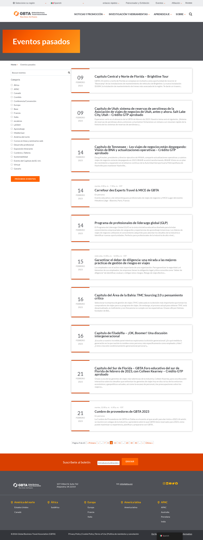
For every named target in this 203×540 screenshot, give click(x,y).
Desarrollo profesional (24, 144)
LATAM (17, 125)
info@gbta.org (126, 481)
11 (119, 443)
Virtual (17, 164)
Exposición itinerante (23, 148)
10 (115, 443)
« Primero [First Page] (91, 443)
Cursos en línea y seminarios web (28, 141)
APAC (16, 89)
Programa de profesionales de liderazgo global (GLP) (131, 223)
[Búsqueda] (190, 14)
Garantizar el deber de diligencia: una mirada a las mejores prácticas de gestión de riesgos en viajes (135, 261)
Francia (17, 113)
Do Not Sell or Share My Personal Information (171, 531)
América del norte (22, 137)
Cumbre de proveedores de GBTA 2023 (122, 411)
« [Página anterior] (98, 443)
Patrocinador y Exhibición (137, 3)
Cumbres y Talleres (22, 152)
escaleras (18, 121)
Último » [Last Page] (149, 443)
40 (136, 443)
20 (127, 443)
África (16, 85)
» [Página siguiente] (142, 443)
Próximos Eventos (25, 179)
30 (131, 443)
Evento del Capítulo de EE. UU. (27, 160)
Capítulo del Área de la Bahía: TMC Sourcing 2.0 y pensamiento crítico (139, 296)
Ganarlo (17, 168)
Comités (17, 97)
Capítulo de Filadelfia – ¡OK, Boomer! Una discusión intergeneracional (131, 334)
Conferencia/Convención (25, 101)
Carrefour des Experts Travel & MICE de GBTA (127, 190)
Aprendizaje (19, 129)
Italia (16, 117)
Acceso (188, 3)
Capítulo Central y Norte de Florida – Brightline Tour (132, 76)
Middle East (19, 133)
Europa (17, 105)
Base (16, 109)
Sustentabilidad (21, 156)
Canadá (17, 93)
